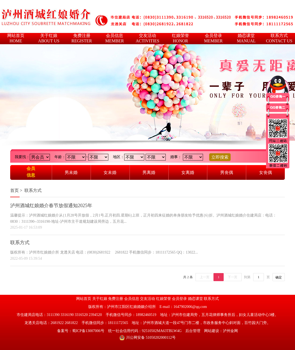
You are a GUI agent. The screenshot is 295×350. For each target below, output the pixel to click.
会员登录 (179, 299)
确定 (278, 277)
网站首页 (83, 299)
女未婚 (110, 172)
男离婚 (148, 172)
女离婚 (187, 172)
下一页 (232, 277)
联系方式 (33, 190)
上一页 (204, 277)
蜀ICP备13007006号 (88, 331)
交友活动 (147, 299)
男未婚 (71, 172)
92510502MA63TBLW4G (162, 331)
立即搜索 (219, 157)
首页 (14, 190)
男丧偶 (226, 172)
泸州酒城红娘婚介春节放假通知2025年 (51, 205)
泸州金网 (230, 331)
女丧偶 (265, 172)
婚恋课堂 (195, 299)
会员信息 (31, 171)
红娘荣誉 (163, 299)
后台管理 (192, 331)
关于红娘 (99, 299)
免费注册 (115, 299)
